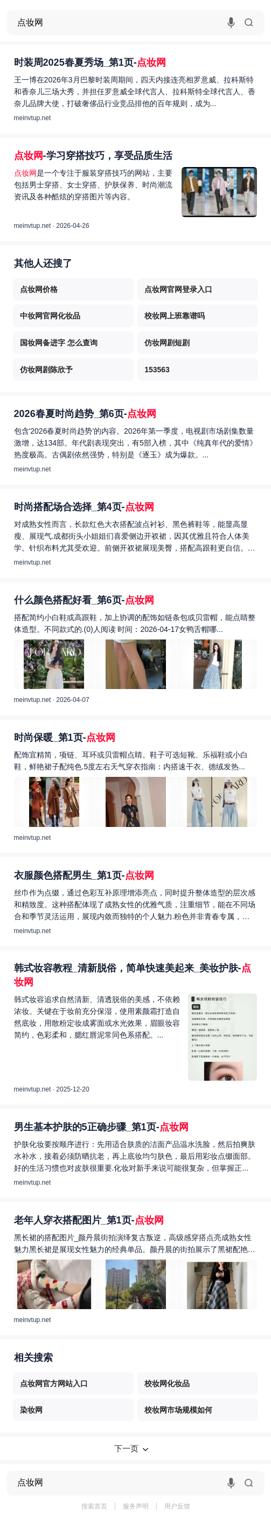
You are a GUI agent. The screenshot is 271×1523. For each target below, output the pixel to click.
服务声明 (136, 1506)
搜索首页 (94, 1506)
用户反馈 (177, 1506)
